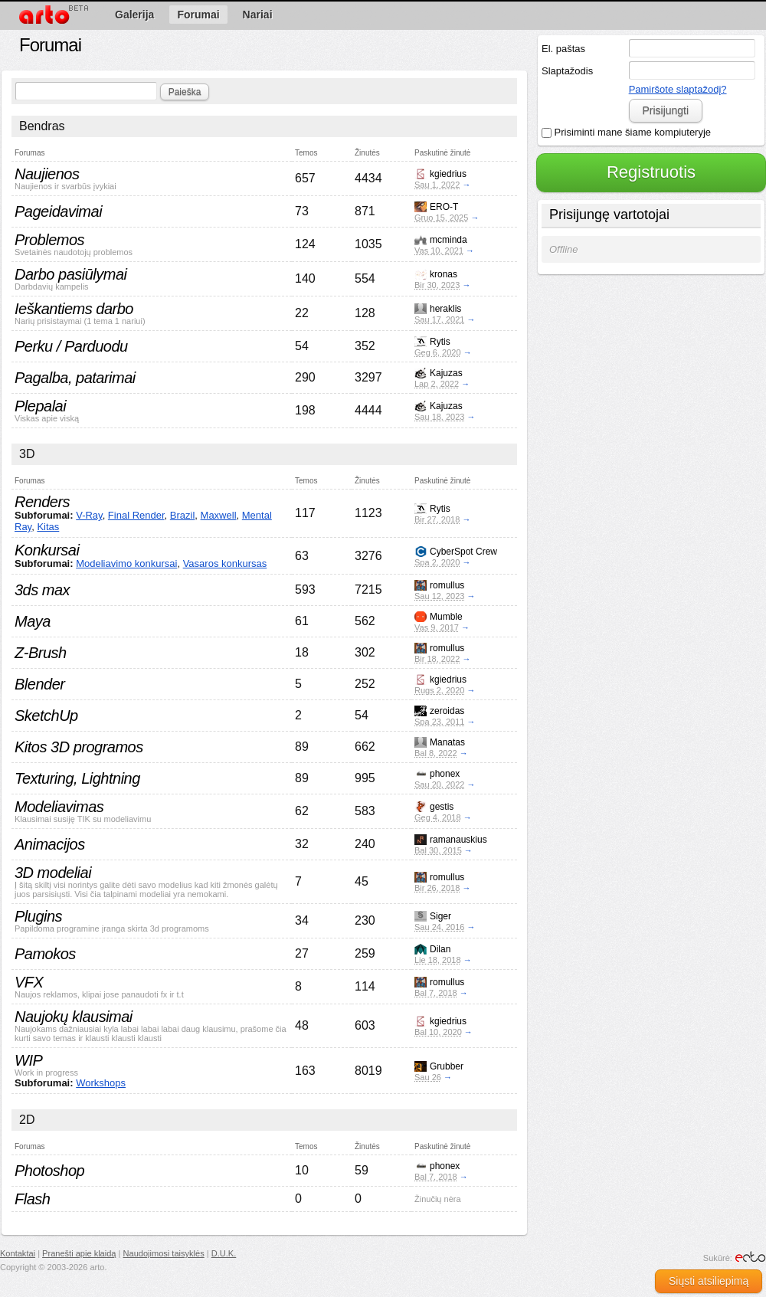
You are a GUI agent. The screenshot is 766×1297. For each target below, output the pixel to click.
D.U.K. (224, 1253)
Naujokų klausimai (74, 1016)
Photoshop (49, 1170)
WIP (28, 1060)
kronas (443, 274)
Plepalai (40, 406)
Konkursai (47, 550)
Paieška (185, 92)
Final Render (136, 515)
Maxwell (219, 515)
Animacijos (50, 844)
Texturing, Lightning (77, 778)
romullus (447, 585)
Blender (39, 684)
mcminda (448, 239)
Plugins (38, 916)
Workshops (101, 1083)
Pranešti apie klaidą (79, 1253)
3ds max (42, 589)
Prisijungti (665, 110)
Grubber (446, 1066)
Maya (33, 621)
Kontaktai (17, 1253)
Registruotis (651, 172)
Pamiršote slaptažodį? (678, 89)
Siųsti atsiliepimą (708, 1281)
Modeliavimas (59, 806)
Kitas (48, 526)
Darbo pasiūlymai (71, 274)
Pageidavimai (58, 211)
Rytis (440, 341)
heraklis (445, 308)
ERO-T (444, 206)
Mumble (446, 616)
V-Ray (89, 515)
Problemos (49, 239)
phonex (445, 773)
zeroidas (447, 711)
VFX (29, 982)
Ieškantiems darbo (74, 308)
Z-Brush (41, 652)
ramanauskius (458, 839)
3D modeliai (53, 872)
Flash (32, 1199)
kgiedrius (448, 174)
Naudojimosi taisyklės (164, 1253)
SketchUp (46, 715)
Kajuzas (446, 373)
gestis (441, 806)
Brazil (182, 515)
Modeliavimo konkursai (126, 563)
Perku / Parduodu (71, 346)
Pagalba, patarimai (75, 377)
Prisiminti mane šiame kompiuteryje (626, 132)
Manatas (447, 742)
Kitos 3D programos (79, 747)
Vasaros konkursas (225, 563)
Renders (42, 501)
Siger (440, 916)
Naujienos (47, 173)
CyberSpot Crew (463, 551)
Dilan (440, 949)
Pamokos (45, 953)
